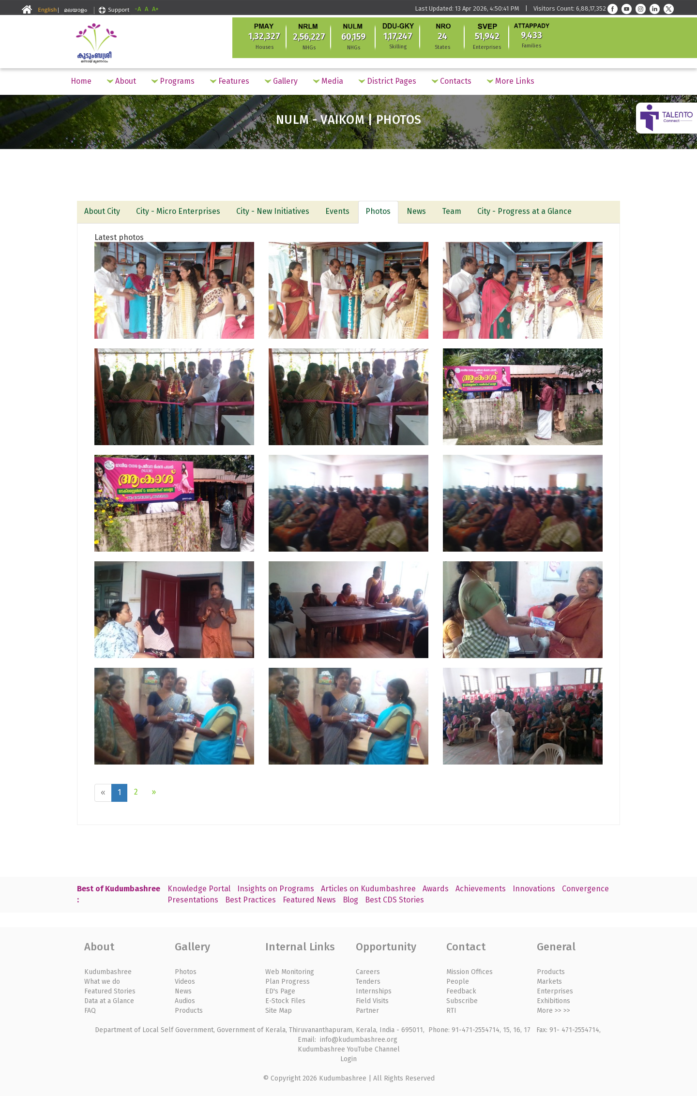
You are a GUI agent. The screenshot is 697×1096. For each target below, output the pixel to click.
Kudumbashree (108, 970)
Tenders (368, 980)
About (121, 81)
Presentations (192, 898)
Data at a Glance (109, 999)
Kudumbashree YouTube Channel (349, 1048)
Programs (173, 81)
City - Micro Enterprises (179, 211)
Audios (185, 999)
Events (339, 211)
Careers (368, 970)
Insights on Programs (275, 887)
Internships (374, 990)
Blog (350, 898)
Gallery (281, 81)
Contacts (451, 81)
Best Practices (250, 898)
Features (229, 81)
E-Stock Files (285, 999)
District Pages (387, 81)
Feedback (461, 990)
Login (348, 1057)
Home (81, 81)
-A (138, 9)
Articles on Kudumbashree (368, 887)
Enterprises (555, 990)
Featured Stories (110, 990)
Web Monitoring (289, 970)
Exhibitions (553, 999)
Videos (185, 980)
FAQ (90, 1009)
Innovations (534, 887)
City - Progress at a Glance (528, 211)
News (419, 211)
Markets (549, 980)
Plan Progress (287, 980)
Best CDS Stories (394, 898)
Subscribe (462, 999)
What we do (102, 980)
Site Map (278, 1009)
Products (189, 1009)
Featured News (309, 898)
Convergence (585, 887)
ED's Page (280, 990)
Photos (380, 211)
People (457, 980)
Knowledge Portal (198, 887)
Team (455, 211)
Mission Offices (469, 970)
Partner (367, 1009)
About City (103, 211)
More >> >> (553, 1009)
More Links (510, 81)
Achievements (480, 887)
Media (328, 81)
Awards (436, 887)
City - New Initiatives (274, 211)
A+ (155, 9)
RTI (451, 1009)
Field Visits (372, 999)
